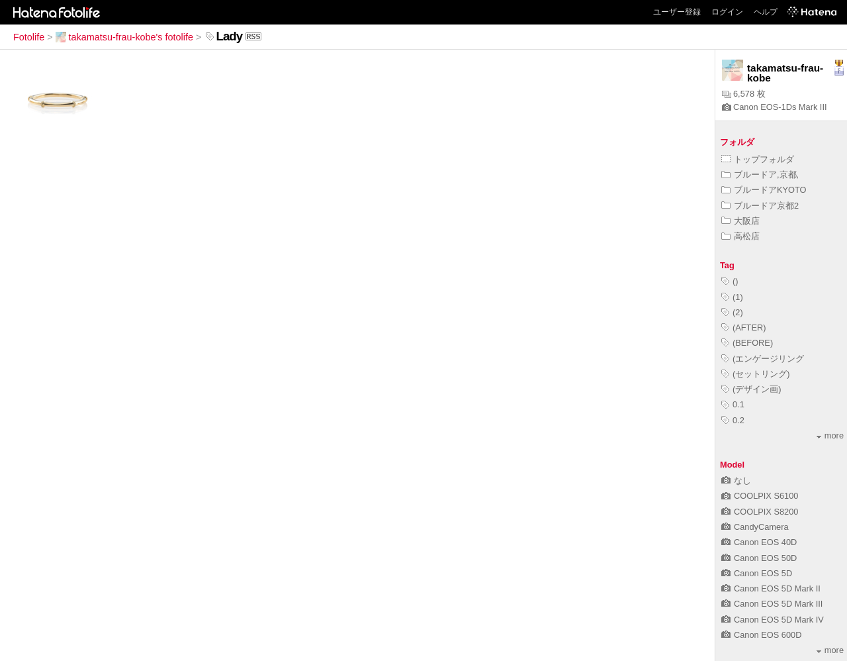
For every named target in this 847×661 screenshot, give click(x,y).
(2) (732, 312)
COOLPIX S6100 (759, 496)
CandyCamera (755, 527)
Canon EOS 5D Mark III (772, 604)
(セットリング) (755, 374)
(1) (732, 297)
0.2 (732, 420)
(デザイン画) (751, 389)
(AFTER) (743, 327)
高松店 (740, 236)
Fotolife (28, 37)
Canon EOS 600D (761, 635)
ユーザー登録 (677, 12)
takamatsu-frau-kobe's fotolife (124, 37)
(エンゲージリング (762, 359)
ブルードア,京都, (760, 174)
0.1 (732, 404)
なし (736, 480)
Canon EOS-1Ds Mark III (774, 107)
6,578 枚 (744, 94)
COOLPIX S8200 (759, 512)
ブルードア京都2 (760, 206)
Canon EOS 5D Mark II (771, 588)
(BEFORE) (747, 343)
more (830, 435)
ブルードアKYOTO (764, 190)
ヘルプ (766, 12)
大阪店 (740, 221)
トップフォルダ (757, 159)
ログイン (727, 12)
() (729, 281)
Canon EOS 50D (759, 558)
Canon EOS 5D (756, 573)
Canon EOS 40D (759, 542)
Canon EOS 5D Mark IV (772, 620)
